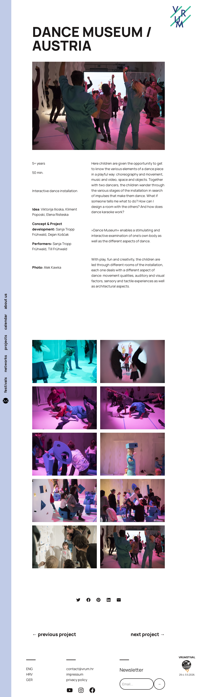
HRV (29, 674)
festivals (5, 385)
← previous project (54, 634)
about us (5, 301)
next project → (148, 634)
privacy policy (76, 679)
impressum (74, 674)
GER (29, 679)
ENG (29, 669)
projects (5, 342)
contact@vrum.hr (80, 669)
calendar (5, 322)
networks (5, 363)
